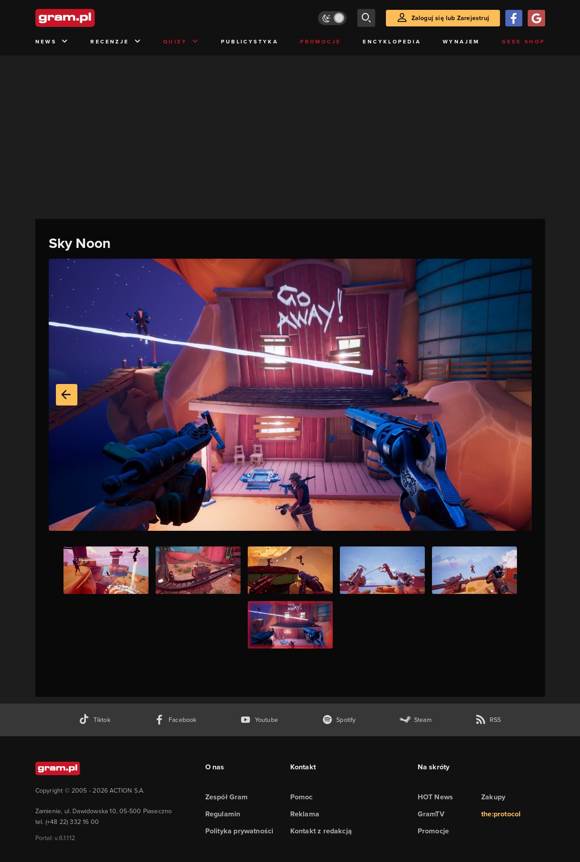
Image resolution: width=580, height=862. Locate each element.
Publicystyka (249, 42)
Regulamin (223, 814)
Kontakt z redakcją (321, 831)
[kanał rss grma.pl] (488, 720)
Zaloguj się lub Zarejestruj (450, 18)
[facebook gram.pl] (175, 720)
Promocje (320, 42)
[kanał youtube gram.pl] (259, 720)
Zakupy (493, 797)
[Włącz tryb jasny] (332, 18)
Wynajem (461, 42)
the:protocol (501, 814)
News (52, 41)
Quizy (181, 41)
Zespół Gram (226, 797)
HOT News (435, 797)
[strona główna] (87, 18)
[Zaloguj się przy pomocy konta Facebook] (513, 18)
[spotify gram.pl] (339, 720)
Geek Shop (523, 42)
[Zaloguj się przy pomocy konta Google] (536, 18)
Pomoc (301, 797)
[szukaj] (366, 18)
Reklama (304, 814)
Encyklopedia (392, 42)
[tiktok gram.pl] (94, 720)
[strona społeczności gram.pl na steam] (416, 720)
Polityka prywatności (239, 831)
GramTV (431, 814)
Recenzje (115, 41)
